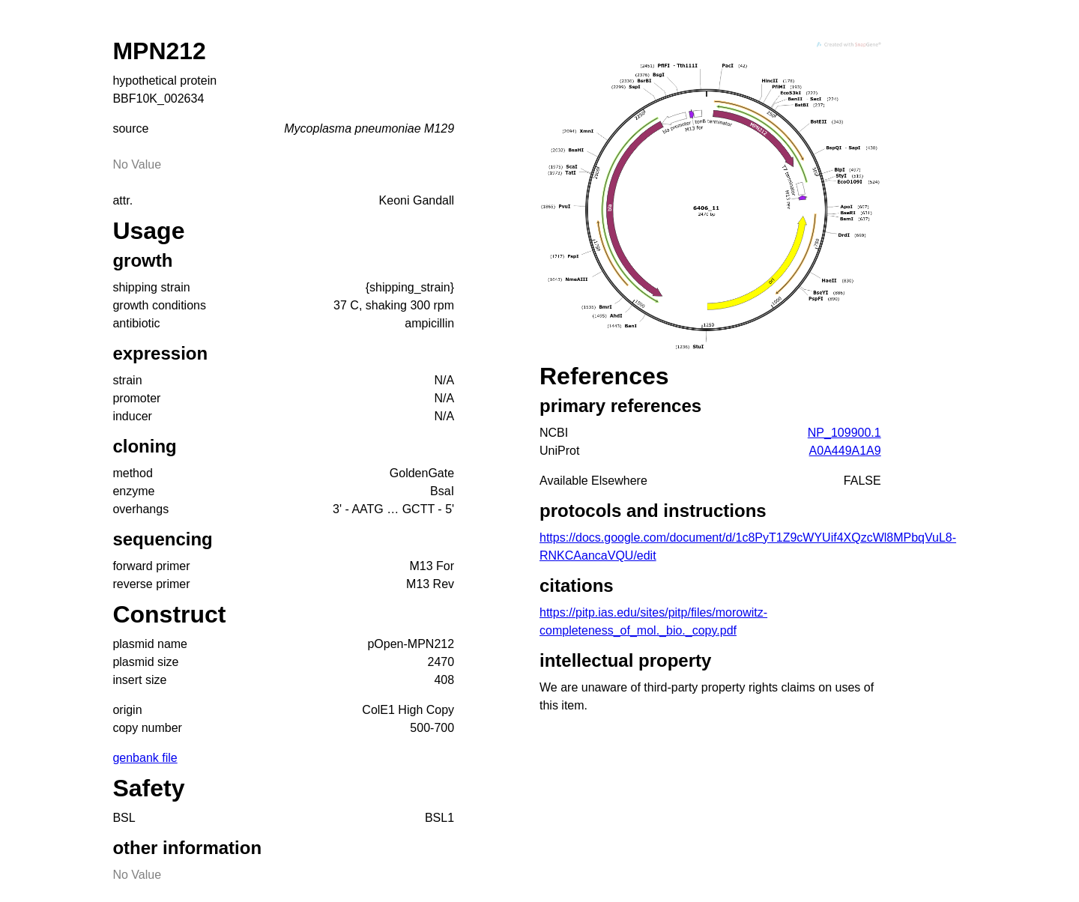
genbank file (144, 757)
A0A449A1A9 (845, 450)
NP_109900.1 (844, 432)
